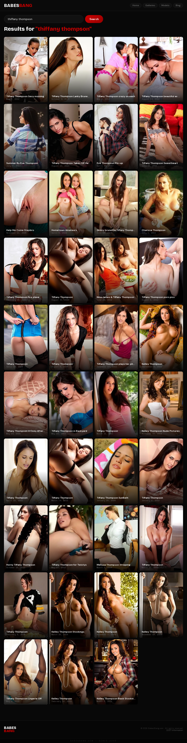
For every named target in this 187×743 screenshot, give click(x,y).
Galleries (150, 5)
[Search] (43, 19)
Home (135, 5)
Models (165, 5)
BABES (18, 5)
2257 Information (174, 730)
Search (94, 19)
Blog (178, 5)
